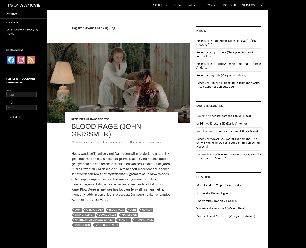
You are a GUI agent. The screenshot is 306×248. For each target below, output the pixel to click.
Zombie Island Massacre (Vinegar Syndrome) (225, 216)
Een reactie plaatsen (147, 142)
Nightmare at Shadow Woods (94, 219)
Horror (147, 209)
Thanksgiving (144, 219)
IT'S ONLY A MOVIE (23, 5)
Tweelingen (82, 225)
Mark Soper (129, 214)
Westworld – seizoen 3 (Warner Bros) (220, 208)
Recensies (158, 5)
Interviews (248, 5)
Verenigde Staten (107, 225)
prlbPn (200, 123)
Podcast (212, 5)
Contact (11, 14)
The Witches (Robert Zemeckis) (216, 200)
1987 (77, 209)
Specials (178, 5)
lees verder (102, 199)
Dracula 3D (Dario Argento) (228, 123)
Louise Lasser (107, 214)
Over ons (12, 22)
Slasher (124, 219)
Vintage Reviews (97, 119)
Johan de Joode (116, 142)
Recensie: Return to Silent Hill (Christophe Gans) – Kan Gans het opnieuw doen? (228, 84)
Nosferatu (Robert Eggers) (213, 193)
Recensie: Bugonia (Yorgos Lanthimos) (221, 75)
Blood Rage (116, 209)
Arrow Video (94, 209)
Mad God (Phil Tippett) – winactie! (219, 185)
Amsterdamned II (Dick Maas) (231, 116)
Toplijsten (229, 5)
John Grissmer (84, 214)
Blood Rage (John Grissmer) (106, 130)
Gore (133, 209)
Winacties (195, 5)
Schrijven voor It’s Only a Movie (22, 32)
